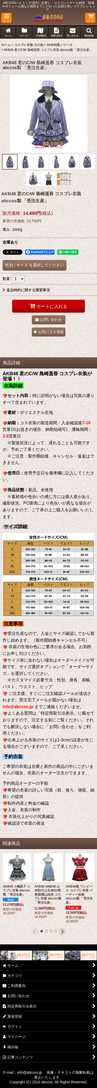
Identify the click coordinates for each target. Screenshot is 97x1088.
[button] (6, 18)
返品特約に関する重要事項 (26, 290)
